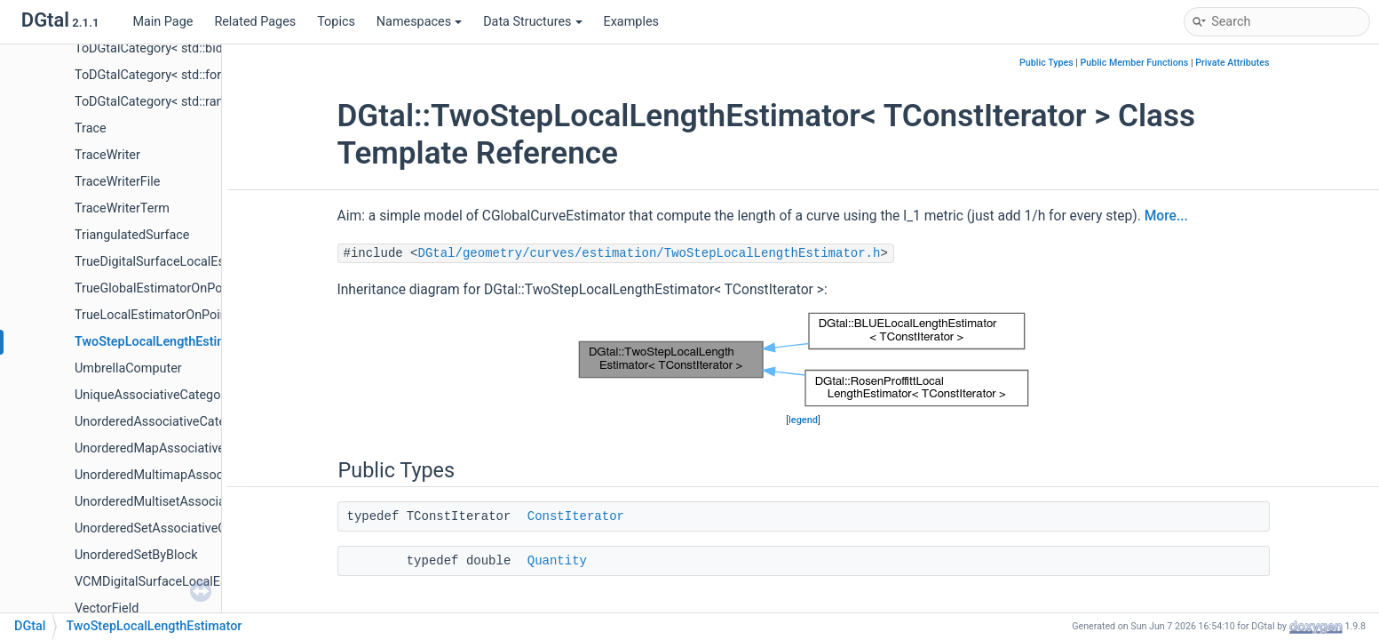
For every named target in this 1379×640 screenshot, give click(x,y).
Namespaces (419, 21)
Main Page (162, 21)
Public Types (1046, 62)
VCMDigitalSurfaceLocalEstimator (171, 581)
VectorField (107, 608)
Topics (336, 21)
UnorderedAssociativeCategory (162, 421)
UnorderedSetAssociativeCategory (172, 528)
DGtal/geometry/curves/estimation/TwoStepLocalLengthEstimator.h (649, 253)
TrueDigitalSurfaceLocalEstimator (170, 261)
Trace (91, 128)
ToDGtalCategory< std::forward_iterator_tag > (202, 75)
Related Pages (255, 21)
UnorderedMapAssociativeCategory (175, 448)
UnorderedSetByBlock (136, 555)
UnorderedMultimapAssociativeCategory (190, 475)
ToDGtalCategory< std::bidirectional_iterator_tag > (215, 48)
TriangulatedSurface (132, 235)
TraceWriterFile (117, 181)
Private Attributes (1232, 62)
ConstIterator (575, 516)
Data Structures (532, 21)
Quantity (557, 561)
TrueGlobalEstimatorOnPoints (159, 288)
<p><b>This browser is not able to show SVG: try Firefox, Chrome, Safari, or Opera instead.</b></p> (804, 359)
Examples (631, 21)
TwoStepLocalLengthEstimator (163, 341)
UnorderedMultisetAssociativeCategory (186, 501)
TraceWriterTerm (122, 208)
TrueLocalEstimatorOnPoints (156, 315)
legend (803, 420)
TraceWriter (107, 155)
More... (1166, 216)
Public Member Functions (1135, 62)
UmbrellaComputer (128, 368)
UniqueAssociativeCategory (153, 395)
